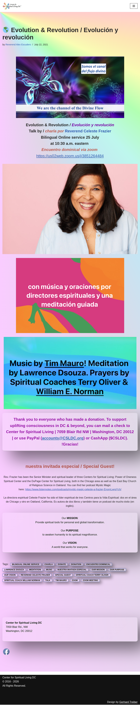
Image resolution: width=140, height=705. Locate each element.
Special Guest (63, 575)
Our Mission (98, 570)
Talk (47, 581)
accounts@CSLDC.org (62, 438)
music (49, 570)
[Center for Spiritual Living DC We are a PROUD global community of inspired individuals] (12, 6)
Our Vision (10, 575)
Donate (62, 565)
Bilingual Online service (25, 565)
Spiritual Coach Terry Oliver (92, 575)
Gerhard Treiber (128, 702)
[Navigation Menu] (134, 6)
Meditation (35, 570)
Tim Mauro (61, 581)
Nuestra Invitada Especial (72, 570)
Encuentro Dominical (98, 565)
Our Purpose (117, 570)
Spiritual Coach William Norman (22, 581)
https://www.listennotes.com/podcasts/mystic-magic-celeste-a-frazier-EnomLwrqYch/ (73, 489)
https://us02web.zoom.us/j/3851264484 (70, 156)
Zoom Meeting (90, 581)
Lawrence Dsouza (14, 570)
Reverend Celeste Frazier (35, 575)
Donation (76, 565)
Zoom (75, 581)
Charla (49, 565)
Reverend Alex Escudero (18, 44)
